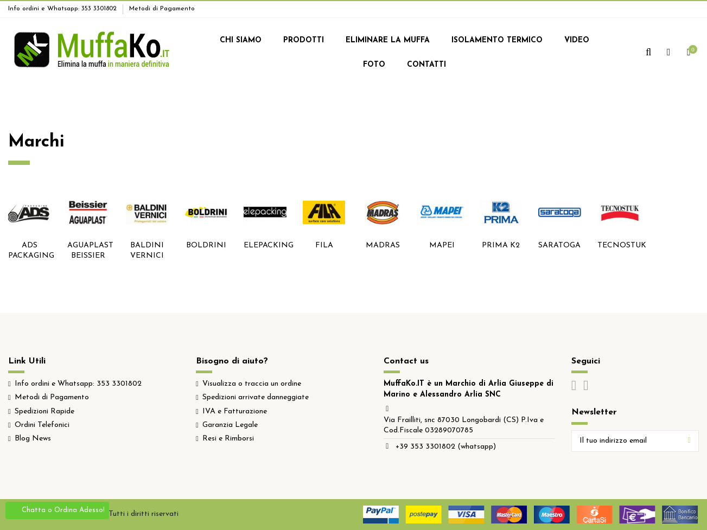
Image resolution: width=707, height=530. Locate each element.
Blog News (33, 439)
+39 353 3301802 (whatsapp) (446, 447)
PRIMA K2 (501, 245)
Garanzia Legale (230, 425)
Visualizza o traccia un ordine (251, 384)
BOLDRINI (206, 245)
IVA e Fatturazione (234, 411)
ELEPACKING (269, 245)
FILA (324, 245)
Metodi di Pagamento (162, 8)
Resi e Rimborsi (228, 439)
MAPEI (442, 245)
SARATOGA (559, 245)
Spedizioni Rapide (44, 411)
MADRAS (383, 245)
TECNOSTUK (621, 245)
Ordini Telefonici (42, 425)
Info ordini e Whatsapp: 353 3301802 (63, 8)
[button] (240, 41)
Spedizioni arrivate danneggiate (255, 397)
